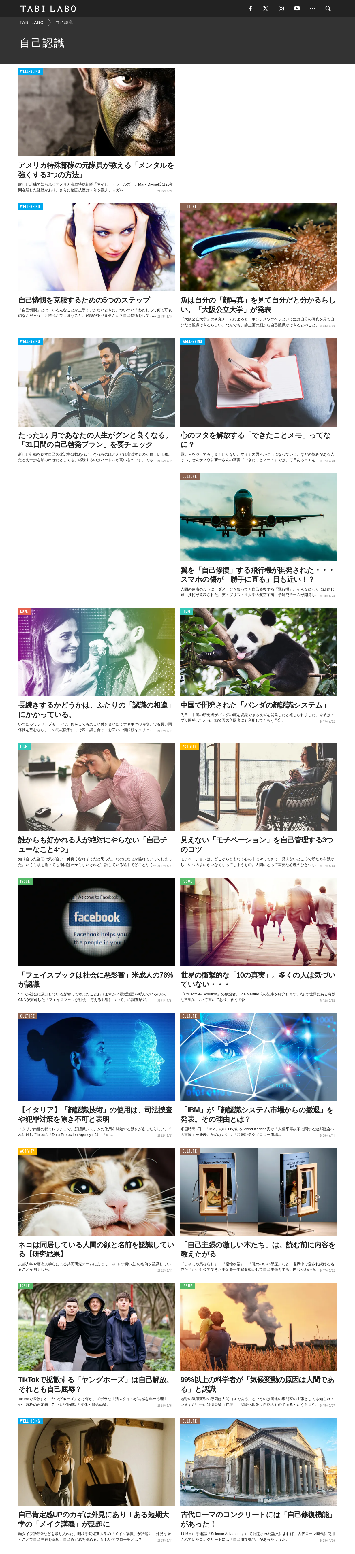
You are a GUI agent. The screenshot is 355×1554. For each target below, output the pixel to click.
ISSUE (25, 881)
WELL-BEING (30, 72)
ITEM (186, 611)
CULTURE (190, 207)
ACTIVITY (190, 746)
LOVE (24, 611)
